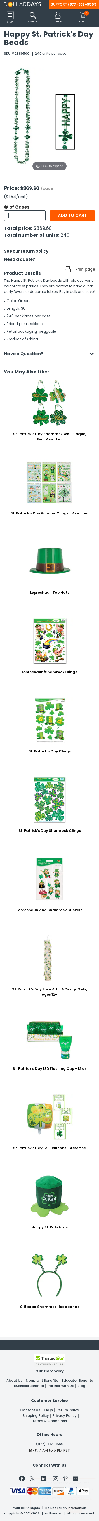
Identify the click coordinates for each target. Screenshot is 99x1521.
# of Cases (17, 207)
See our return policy (26, 251)
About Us (14, 1380)
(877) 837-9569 (82, 4)
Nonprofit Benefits (42, 1380)
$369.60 (43, 228)
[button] (57, 17)
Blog (81, 1385)
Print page (85, 269)
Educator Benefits (77, 1380)
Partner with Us (61, 1385)
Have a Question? (26, 354)
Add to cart (72, 215)
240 (64, 235)
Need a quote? (19, 259)
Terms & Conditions (49, 1421)
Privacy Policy (65, 1415)
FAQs (48, 1410)
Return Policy (67, 1410)
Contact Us (30, 1410)
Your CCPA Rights (26, 1508)
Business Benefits (29, 1385)
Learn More (54, 1509)
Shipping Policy (35, 1415)
